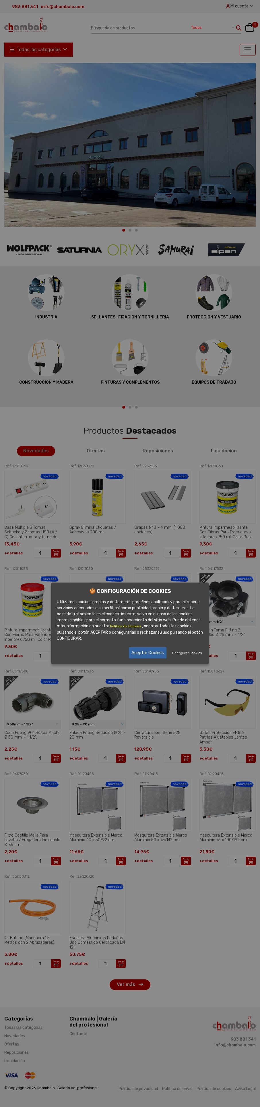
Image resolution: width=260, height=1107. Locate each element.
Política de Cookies (126, 626)
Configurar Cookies (187, 653)
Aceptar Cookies (147, 652)
